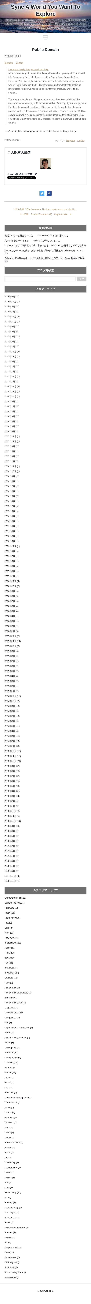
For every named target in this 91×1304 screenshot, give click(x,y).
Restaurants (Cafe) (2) (15, 1003)
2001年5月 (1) (11, 851)
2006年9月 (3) (11, 591)
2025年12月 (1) (12, 301)
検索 (81, 279)
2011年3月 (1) (11, 531)
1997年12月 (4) (12, 876)
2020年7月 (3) (11, 406)
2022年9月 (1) (11, 361)
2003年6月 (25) (12, 781)
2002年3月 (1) (11, 841)
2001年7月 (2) (11, 846)
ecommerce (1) (12, 1217)
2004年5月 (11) (12, 726)
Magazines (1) (11, 1008)
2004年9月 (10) (12, 706)
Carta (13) (9, 1252)
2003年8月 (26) (12, 771)
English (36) (10, 998)
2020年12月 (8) (12, 386)
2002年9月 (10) (12, 826)
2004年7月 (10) (12, 716)
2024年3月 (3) (11, 306)
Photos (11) (10, 1072)
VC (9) (8, 1242)
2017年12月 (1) (12, 436)
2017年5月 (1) (11, 451)
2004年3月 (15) (12, 736)
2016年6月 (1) (11, 491)
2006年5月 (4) (11, 611)
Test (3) (8, 923)
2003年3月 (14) (12, 796)
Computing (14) (12, 1018)
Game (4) (9, 1107)
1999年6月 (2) (11, 871)
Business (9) (11, 1092)
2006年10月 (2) (12, 586)
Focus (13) (10, 948)
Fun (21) (9, 963)
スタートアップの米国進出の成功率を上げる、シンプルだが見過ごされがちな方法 (45, 245)
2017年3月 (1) (11, 456)
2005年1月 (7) (11, 691)
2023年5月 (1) (11, 326)
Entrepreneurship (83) (15, 898)
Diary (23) (9, 1137)
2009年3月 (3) (11, 566)
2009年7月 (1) (11, 556)
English (19, 63)
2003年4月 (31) (12, 791)
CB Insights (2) (12, 1262)
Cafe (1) (9, 1087)
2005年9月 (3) (11, 651)
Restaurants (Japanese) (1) (18, 993)
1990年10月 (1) (12, 881)
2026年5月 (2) (11, 296)
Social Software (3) (14, 1142)
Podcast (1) (10, 1232)
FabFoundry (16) (13, 1192)
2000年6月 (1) (11, 861)
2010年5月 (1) (11, 541)
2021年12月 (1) (12, 376)
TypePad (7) (10, 1122)
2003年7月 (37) (12, 776)
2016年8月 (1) (11, 481)
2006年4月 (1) (11, 616)
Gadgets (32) (11, 978)
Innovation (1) (11, 1277)
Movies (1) (10, 1177)
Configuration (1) (13, 1057)
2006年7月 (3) (11, 601)
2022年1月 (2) (11, 371)
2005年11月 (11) (13, 641)
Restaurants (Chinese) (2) (17, 1037)
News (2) (9, 1127)
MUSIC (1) (10, 1112)
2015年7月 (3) (11, 506)
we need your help (40, 69)
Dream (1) (9, 1077)
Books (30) (10, 958)
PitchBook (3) (11, 1267)
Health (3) (9, 1082)
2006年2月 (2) (11, 626)
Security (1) (10, 1202)
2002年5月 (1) (11, 836)
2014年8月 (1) (11, 516)
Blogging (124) (12, 973)
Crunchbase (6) (12, 1257)
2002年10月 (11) (13, 821)
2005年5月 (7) (11, 671)
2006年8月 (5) (11, 596)
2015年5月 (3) (11, 511)
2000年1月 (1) (11, 866)
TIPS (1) (9, 1187)
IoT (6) (8, 1197)
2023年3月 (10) (12, 336)
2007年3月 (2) (11, 571)
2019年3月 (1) (11, 416)
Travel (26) (10, 953)
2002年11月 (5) (12, 816)
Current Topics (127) (14, 903)
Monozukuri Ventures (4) (16, 1227)
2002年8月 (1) (11, 831)
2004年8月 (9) (11, 711)
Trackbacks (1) (12, 1102)
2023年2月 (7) (11, 341)
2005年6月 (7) (11, 666)
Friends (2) (10, 1147)
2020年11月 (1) (12, 391)
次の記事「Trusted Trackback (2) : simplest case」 (44, 214)
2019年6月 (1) (11, 411)
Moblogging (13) (12, 1047)
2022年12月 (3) (12, 351)
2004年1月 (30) (12, 746)
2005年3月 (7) (11, 681)
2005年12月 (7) (12, 636)
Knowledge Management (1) (18, 1097)
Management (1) (13, 1167)
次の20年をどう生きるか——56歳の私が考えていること (32, 240)
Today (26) (10, 913)
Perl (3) (8, 1022)
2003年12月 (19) (13, 751)
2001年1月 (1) (11, 856)
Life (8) (8, 1157)
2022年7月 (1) (11, 366)
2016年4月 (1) (11, 501)
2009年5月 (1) (11, 561)
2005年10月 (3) (12, 646)
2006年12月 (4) (12, 581)
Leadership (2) (12, 1162)
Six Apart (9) (11, 1117)
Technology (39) (12, 918)
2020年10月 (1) (12, 396)
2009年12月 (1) (12, 546)
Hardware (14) (12, 908)
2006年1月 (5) (11, 631)
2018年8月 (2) (11, 421)
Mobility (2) (10, 1237)
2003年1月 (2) (11, 806)
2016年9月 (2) (11, 476)
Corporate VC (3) (13, 1247)
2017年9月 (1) (11, 446)
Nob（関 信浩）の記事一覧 (23, 174)
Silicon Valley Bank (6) (15, 1272)
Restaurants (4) (12, 988)
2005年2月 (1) (11, 686)
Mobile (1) (9, 1172)
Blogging (9, 63)
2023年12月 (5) (12, 316)
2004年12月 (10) (13, 696)
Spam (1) (9, 1152)
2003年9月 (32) (12, 766)
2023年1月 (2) (11, 346)
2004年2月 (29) (12, 741)
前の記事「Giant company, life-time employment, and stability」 (46, 209)
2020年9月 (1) (11, 401)
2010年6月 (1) (11, 536)
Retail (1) (9, 1222)
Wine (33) (9, 933)
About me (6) (11, 1052)
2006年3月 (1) (11, 621)
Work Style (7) (11, 1212)
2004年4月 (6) (11, 731)
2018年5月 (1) (11, 426)
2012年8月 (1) (11, 526)
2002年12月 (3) (12, 811)
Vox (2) (8, 1182)
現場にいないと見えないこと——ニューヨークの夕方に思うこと (36, 235)
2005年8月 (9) (11, 656)
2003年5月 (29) (12, 786)
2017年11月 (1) (12, 441)
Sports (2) (9, 1032)
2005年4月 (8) (11, 676)
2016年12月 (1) (12, 466)
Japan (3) (9, 1042)
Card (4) (9, 928)
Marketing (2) (11, 1062)
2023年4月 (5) (11, 331)
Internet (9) (10, 1067)
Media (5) (9, 1132)
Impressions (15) (13, 943)
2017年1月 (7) (11, 461)
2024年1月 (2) (11, 311)
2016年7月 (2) (11, 486)
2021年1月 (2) (11, 381)
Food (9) (9, 983)
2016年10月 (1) (12, 471)
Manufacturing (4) (13, 1207)
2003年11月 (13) (13, 756)
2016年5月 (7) (11, 496)
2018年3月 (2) (11, 431)
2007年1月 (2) (11, 576)
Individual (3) (11, 968)
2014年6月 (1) (11, 521)
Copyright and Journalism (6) (19, 1027)
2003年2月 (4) (11, 801)
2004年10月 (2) (12, 701)
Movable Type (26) (14, 1013)
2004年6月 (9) (11, 721)
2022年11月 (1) (12, 356)
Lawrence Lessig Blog (19, 69)
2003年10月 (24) (13, 761)
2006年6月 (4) (11, 606)
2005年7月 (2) (11, 661)
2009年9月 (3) (11, 551)
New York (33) (11, 938)
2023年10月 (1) (12, 321)
